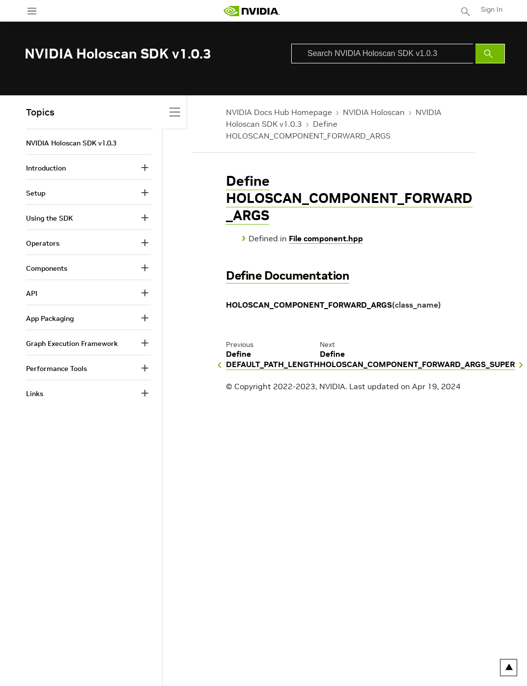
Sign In (491, 9)
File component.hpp (326, 238)
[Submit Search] (490, 53)
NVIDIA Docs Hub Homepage (279, 112)
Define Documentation (287, 275)
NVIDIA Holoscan (374, 112)
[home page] (251, 11)
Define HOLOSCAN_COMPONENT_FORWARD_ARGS (349, 198)
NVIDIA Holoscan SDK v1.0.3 (71, 143)
